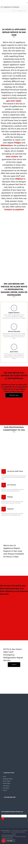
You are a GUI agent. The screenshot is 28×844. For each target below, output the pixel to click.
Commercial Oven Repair (7, 838)
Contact (5, 790)
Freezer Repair (6, 781)
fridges (17, 143)
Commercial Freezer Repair (8, 836)
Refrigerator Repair (8, 779)
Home (4, 776)
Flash (12, 831)
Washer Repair (6, 783)
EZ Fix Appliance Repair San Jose (16, 830)
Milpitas (19, 179)
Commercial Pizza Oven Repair (8, 839)
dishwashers (7, 145)
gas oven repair (13, 101)
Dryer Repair (6, 785)
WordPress (14, 833)
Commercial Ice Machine (20, 836)
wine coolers (12, 156)
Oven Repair (6, 788)
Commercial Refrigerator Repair (9, 835)
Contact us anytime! (14, 209)
